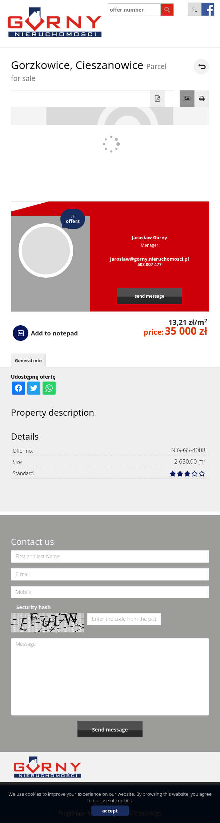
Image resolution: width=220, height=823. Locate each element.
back (201, 66)
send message (149, 296)
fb (208, 9)
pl (194, 9)
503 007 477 (149, 264)
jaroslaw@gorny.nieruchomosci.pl (149, 259)
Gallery (187, 98)
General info (28, 361)
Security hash (33, 607)
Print (202, 98)
